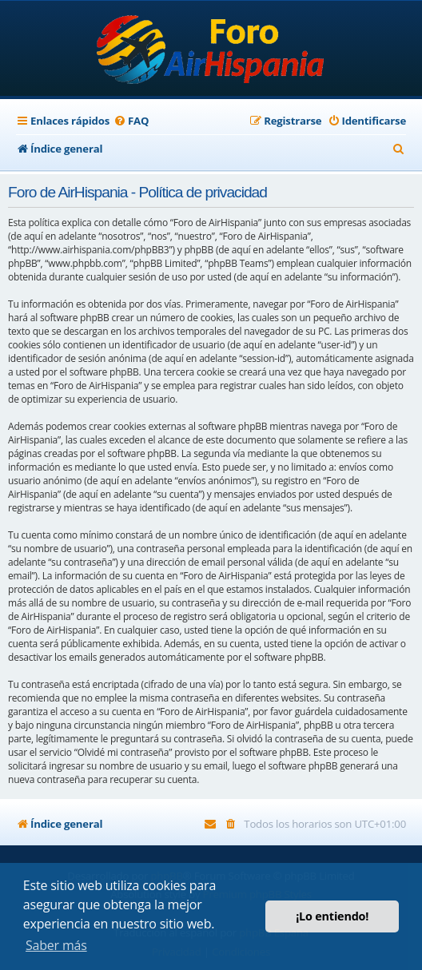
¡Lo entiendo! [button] (332, 916)
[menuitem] (131, 121)
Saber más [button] (56, 945)
